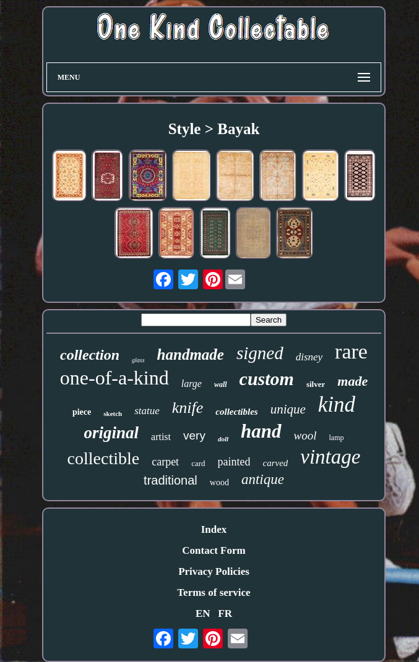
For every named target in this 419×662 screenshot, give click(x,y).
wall (220, 384)
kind (336, 405)
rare (351, 351)
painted (234, 462)
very (194, 435)
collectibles (236, 412)
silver (315, 384)
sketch (112, 413)
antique (262, 479)
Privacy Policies (213, 571)
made (352, 381)
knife (188, 408)
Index (214, 529)
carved (275, 463)
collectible (103, 458)
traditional (170, 480)
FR (225, 613)
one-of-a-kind (114, 378)
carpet (165, 462)
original (111, 432)
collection (89, 355)
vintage (330, 457)
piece (81, 412)
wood (219, 482)
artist (161, 436)
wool (305, 435)
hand (261, 431)
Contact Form (213, 550)
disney (309, 357)
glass (138, 360)
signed (259, 353)
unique (288, 409)
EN (203, 613)
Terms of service (213, 592)
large (191, 383)
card (198, 463)
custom (267, 378)
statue (147, 411)
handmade (190, 354)
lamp (336, 437)
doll (223, 439)
